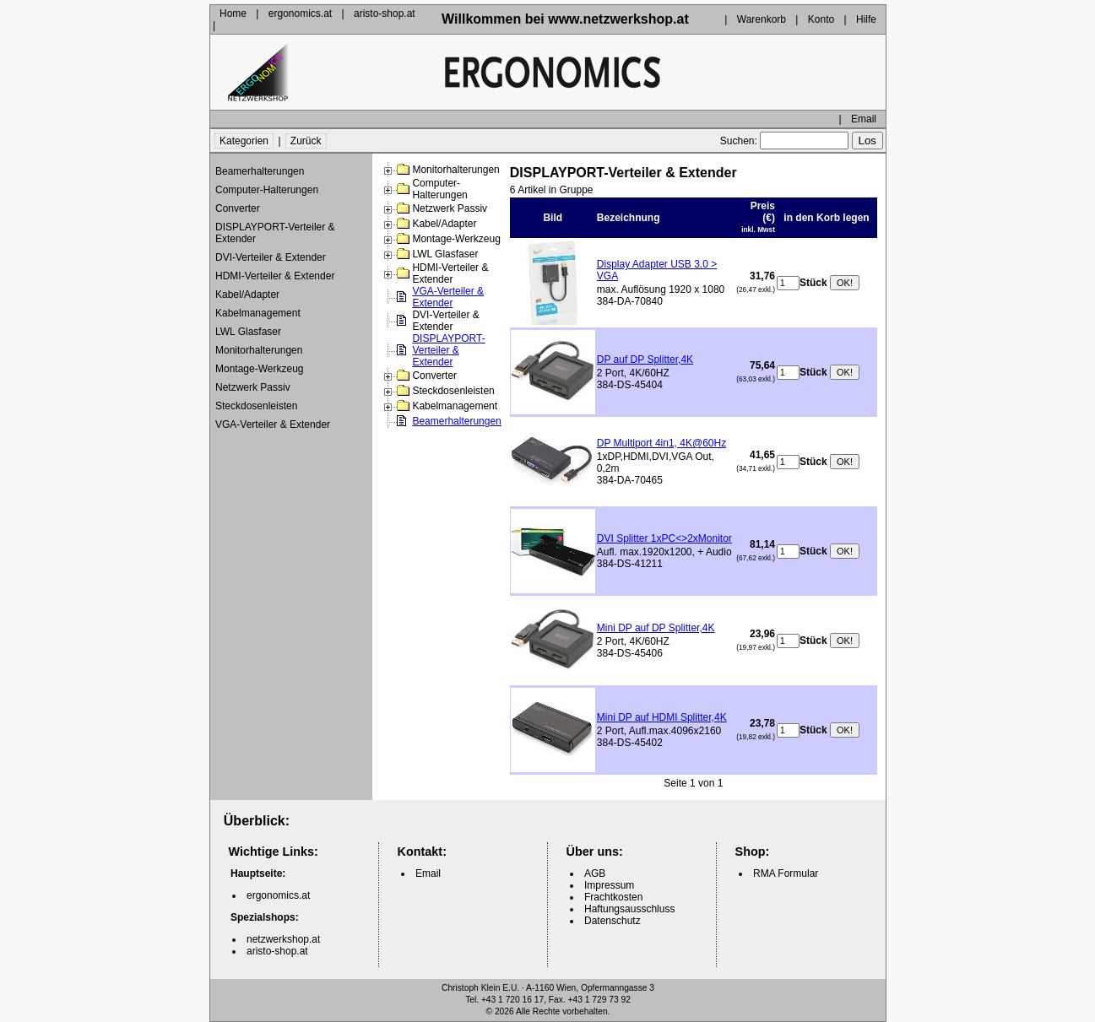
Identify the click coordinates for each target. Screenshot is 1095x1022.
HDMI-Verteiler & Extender (274, 276)
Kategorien (244, 141)
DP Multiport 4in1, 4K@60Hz (661, 443)
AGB (594, 873)
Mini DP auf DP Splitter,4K (656, 628)
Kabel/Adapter (247, 294)
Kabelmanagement (258, 313)
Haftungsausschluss (629, 909)
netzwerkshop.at (283, 939)
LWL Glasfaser (248, 332)
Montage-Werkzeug (259, 369)
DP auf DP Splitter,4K (645, 359)
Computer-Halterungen (266, 190)
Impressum (609, 885)
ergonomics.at (300, 13)
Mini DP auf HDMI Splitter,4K (662, 717)
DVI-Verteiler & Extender (270, 257)
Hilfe (866, 19)
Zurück (306, 141)
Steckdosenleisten (256, 406)
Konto (821, 19)
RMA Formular (785, 873)
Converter (237, 208)
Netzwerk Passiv (252, 387)
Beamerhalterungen (259, 171)
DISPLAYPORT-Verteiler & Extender (275, 233)
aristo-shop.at (384, 13)
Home (233, 13)
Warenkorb (761, 19)
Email (863, 119)
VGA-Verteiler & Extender (272, 424)
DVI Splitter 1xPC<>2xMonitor (664, 538)
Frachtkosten (613, 897)
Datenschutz (612, 921)
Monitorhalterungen (258, 350)
